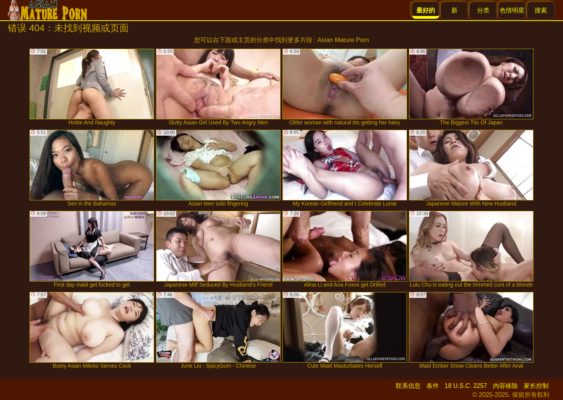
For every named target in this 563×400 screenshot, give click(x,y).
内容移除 (505, 385)
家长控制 (536, 385)
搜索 (541, 10)
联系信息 (408, 385)
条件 (432, 385)
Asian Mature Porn (343, 40)
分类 (483, 10)
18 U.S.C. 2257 (466, 385)
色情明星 (512, 10)
